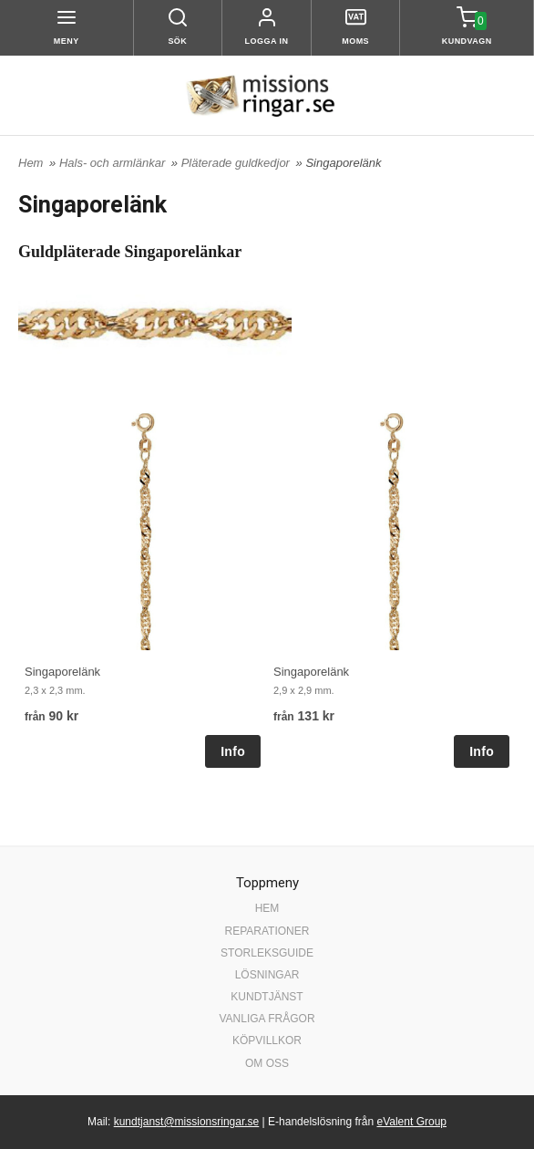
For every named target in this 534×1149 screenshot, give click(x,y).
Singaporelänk (62, 671)
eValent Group (411, 1121)
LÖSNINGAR (267, 974)
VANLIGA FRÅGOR (266, 1018)
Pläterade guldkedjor (237, 163)
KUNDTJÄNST (267, 996)
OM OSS (267, 1063)
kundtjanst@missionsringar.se (187, 1121)
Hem (30, 163)
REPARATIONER (267, 931)
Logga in (267, 41)
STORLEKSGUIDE (267, 953)
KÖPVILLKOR (267, 1040)
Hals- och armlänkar (114, 163)
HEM (267, 908)
